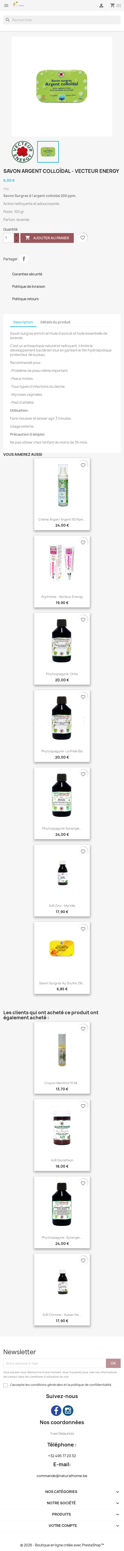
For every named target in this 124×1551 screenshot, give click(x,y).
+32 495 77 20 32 (62, 1455)
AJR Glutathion (62, 1160)
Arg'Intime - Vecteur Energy (62, 597)
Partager (23, 258)
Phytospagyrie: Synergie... (62, 1237)
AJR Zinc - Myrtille (62, 906)
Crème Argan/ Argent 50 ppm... (62, 519)
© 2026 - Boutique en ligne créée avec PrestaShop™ (62, 1545)
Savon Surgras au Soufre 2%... (62, 983)
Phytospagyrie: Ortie (62, 674)
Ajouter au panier (47, 238)
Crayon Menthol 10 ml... (62, 1083)
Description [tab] (23, 322)
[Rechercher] (62, 19)
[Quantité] (8, 238)
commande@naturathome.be (62, 1475)
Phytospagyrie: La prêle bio (62, 751)
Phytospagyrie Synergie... (62, 828)
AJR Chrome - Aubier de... (62, 1315)
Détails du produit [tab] (55, 322)
